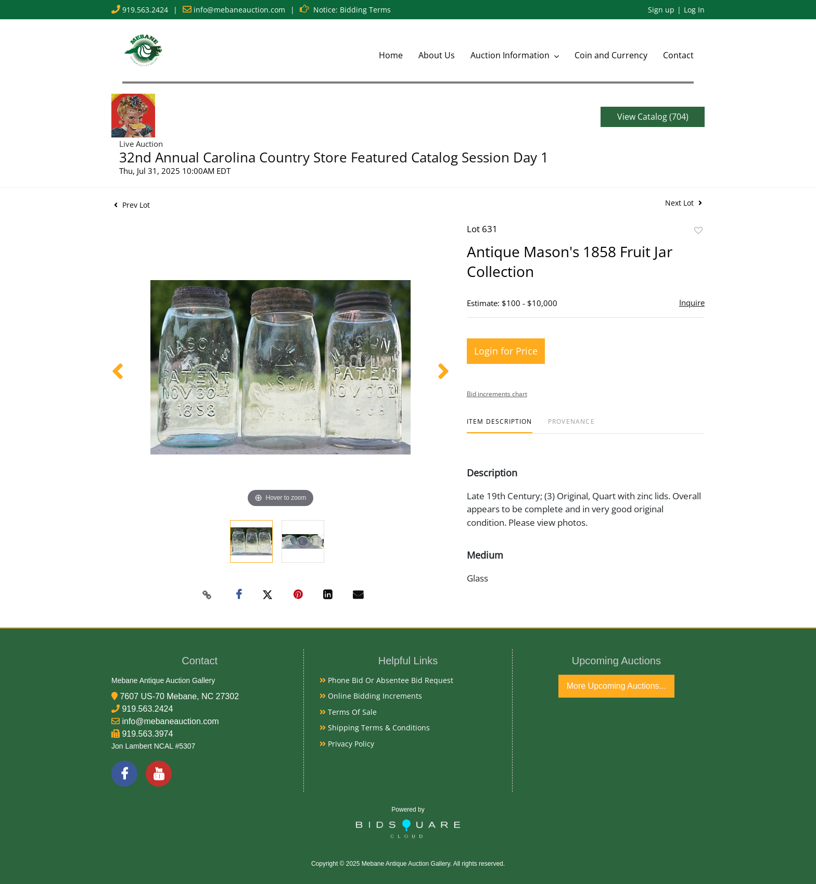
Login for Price (506, 351)
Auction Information (511, 55)
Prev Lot (132, 205)
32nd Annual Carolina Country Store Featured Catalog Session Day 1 (334, 157)
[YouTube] (159, 774)
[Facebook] (124, 774)
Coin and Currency (611, 55)
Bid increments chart (497, 393)
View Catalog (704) (652, 116)
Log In (694, 10)
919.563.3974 (147, 733)
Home (391, 55)
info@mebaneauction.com (239, 10)
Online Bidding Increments (371, 696)
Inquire (692, 302)
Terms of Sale (348, 712)
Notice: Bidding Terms (352, 10)
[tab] (499, 425)
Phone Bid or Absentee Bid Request (386, 680)
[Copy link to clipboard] (207, 595)
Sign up (661, 10)
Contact (678, 55)
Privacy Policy (347, 744)
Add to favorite (698, 230)
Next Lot (683, 202)
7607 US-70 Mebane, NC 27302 (179, 696)
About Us (436, 55)
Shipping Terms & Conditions (375, 728)
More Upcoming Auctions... (616, 685)
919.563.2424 (145, 10)
